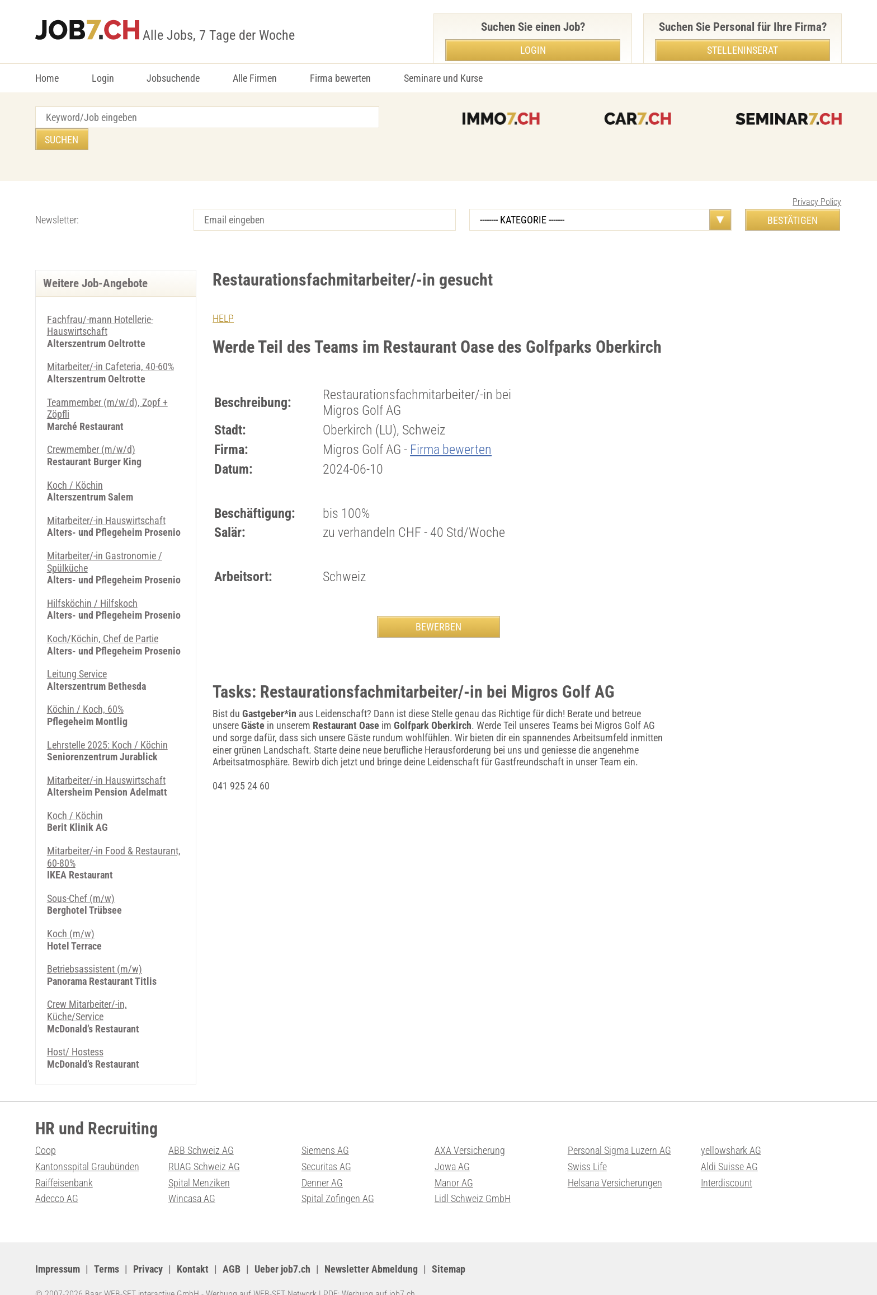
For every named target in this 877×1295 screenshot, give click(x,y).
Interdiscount (726, 1161)
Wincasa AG (191, 1176)
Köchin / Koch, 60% (85, 687)
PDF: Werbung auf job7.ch (369, 1272)
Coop (45, 1128)
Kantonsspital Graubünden (87, 1145)
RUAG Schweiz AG (204, 1145)
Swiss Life (587, 1145)
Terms (106, 1247)
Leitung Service (77, 652)
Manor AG (454, 1161)
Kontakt (193, 1247)
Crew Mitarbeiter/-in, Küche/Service (87, 988)
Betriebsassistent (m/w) (94, 947)
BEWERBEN (438, 605)
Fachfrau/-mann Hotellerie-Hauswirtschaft (100, 304)
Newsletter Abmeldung (371, 1247)
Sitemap (448, 1247)
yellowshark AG (731, 1128)
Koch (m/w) (71, 912)
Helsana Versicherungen (615, 1161)
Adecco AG (56, 1176)
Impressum (57, 1247)
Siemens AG (325, 1128)
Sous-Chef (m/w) (81, 876)
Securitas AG (326, 1145)
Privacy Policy (817, 180)
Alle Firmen (255, 78)
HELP (223, 296)
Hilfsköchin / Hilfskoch (92, 581)
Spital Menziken (199, 1161)
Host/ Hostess (75, 1030)
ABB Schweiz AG (201, 1128)
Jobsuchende (173, 78)
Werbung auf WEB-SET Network (261, 1272)
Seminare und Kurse (443, 78)
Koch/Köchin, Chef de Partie (102, 617)
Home (47, 78)
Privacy (148, 1247)
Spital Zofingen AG (337, 1176)
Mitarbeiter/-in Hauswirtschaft (106, 498)
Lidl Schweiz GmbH (473, 1176)
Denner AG (322, 1161)
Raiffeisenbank (64, 1161)
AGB (232, 1247)
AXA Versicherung (470, 1128)
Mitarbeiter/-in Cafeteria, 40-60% (110, 344)
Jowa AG (452, 1145)
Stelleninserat (742, 50)
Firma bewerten (340, 78)
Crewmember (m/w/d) (91, 427)
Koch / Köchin (75, 463)
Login (103, 78)
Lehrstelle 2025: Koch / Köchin (107, 723)
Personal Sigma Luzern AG (619, 1128)
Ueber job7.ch (282, 1247)
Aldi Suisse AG (729, 1145)
